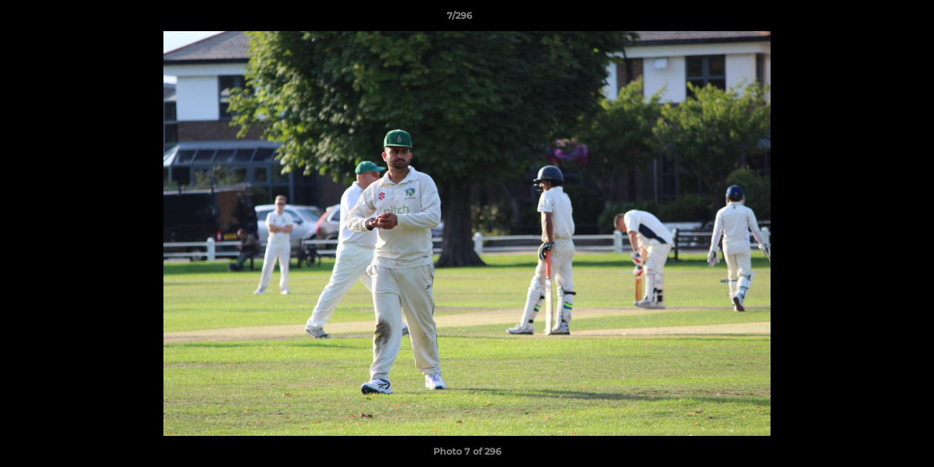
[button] (879, 19)
